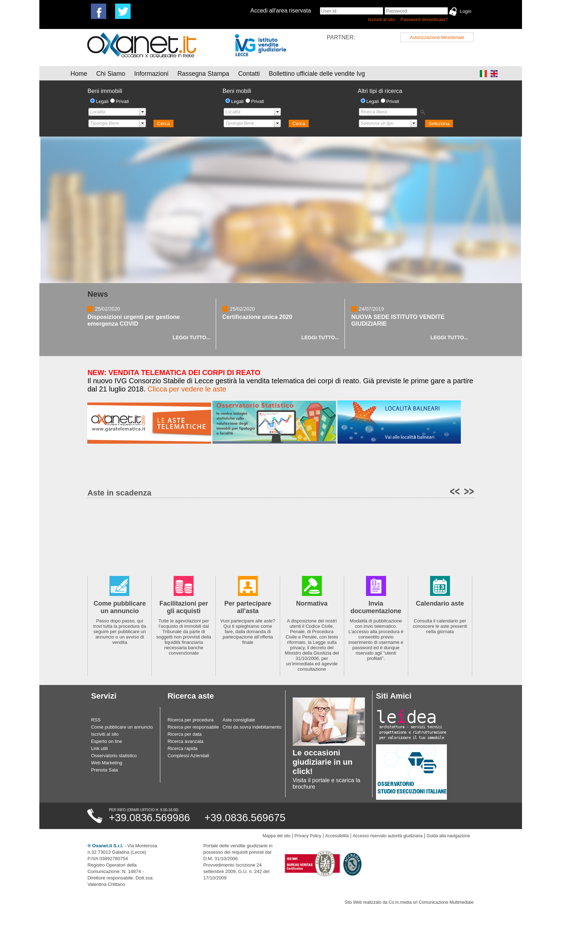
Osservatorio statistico (114, 755)
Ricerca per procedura (190, 720)
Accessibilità (337, 835)
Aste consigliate (239, 720)
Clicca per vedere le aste (186, 389)
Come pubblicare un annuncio (122, 727)
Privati (122, 101)
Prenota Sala (104, 770)
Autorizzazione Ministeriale (437, 37)
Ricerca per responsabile (193, 727)
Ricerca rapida (182, 748)
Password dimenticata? (424, 19)
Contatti (249, 73)
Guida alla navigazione (448, 835)
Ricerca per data (184, 734)
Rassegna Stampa (203, 73)
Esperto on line (106, 741)
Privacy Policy (307, 835)
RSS (96, 720)
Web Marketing (106, 762)
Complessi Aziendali (188, 755)
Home (78, 73)
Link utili (99, 748)
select (143, 112)
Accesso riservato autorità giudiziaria (388, 835)
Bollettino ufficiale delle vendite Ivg (317, 73)
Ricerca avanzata (185, 741)
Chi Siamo (110, 73)
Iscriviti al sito (381, 19)
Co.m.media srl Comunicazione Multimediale (431, 902)
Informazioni (151, 73)
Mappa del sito (277, 835)
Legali (102, 101)
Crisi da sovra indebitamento (252, 727)
